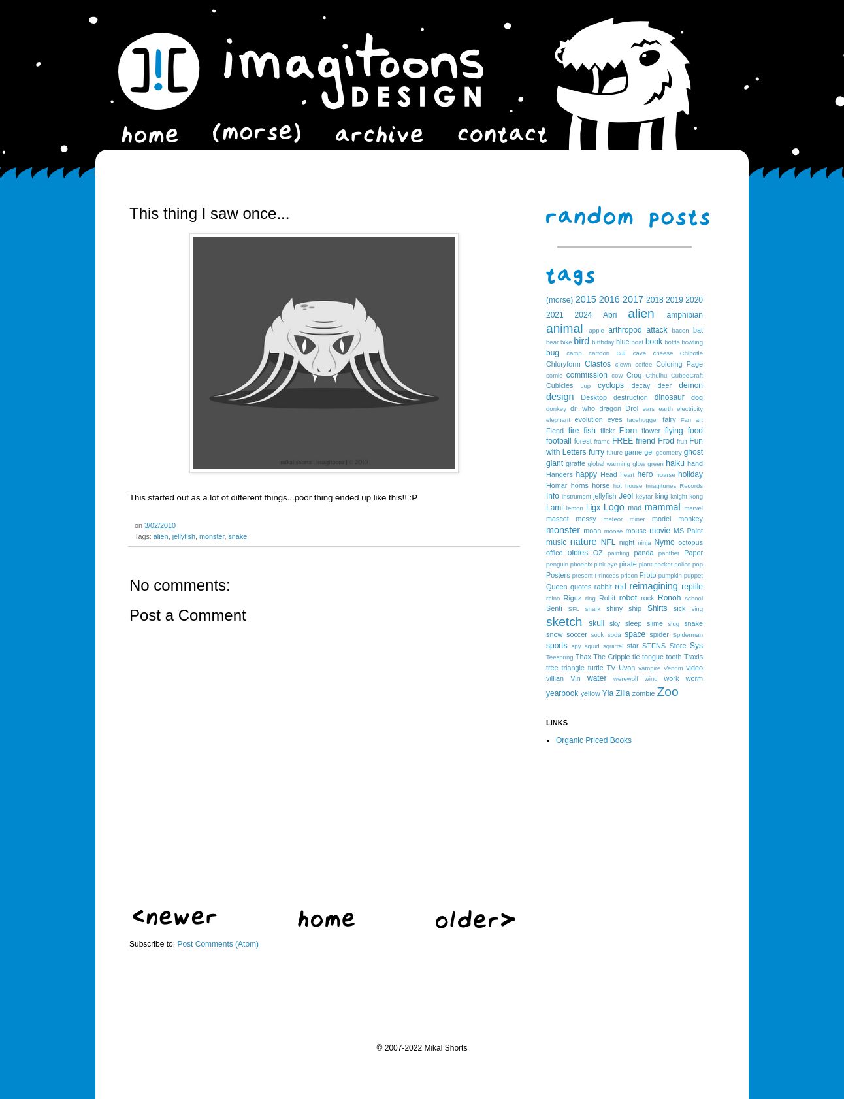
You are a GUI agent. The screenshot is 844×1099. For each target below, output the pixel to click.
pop (697, 564)
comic (554, 375)
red (620, 586)
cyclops (611, 385)
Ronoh (669, 597)
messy (586, 519)
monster (211, 536)
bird (581, 341)
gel (648, 452)
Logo (614, 507)
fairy (668, 419)
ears (648, 408)
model (661, 519)
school (694, 598)
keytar (644, 496)
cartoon (599, 353)
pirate (628, 564)
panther (669, 553)
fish (589, 430)
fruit (682, 441)
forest (583, 441)
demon (691, 385)
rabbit (603, 587)
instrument (576, 496)
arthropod (624, 330)
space (635, 634)
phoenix (581, 564)
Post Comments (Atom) (218, 944)
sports (557, 645)
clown (623, 364)
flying (674, 430)
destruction (630, 397)
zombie (643, 693)
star (633, 645)
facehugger (642, 419)
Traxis (693, 657)
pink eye (605, 564)
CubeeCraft (687, 375)
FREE (622, 441)
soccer (576, 634)
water (596, 678)
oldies (578, 552)
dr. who (582, 408)
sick (680, 608)
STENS (654, 645)
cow (617, 375)
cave (639, 353)
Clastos (598, 364)
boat (638, 342)
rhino (553, 598)
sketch (564, 622)
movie (659, 530)
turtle (596, 668)
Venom (673, 668)
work (671, 678)
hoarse (665, 474)
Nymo (664, 542)
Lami (554, 507)
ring (590, 598)
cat (621, 353)
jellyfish (183, 536)
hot (617, 485)
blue (622, 342)
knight (678, 496)
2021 (555, 315)
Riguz (573, 598)
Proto (648, 575)
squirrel (613, 645)
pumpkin (670, 575)
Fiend (555, 431)
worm (694, 678)
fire (573, 430)
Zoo (668, 691)
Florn (628, 430)
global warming (609, 463)
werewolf (625, 678)
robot (628, 597)
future (615, 452)
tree (552, 668)
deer (665, 385)
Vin (575, 678)
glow (638, 463)
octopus (690, 542)
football (559, 441)
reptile (692, 586)
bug (552, 352)
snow (554, 634)
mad (634, 508)
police (682, 564)
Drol (631, 408)
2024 (583, 315)
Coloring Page (679, 364)
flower (650, 431)
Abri (610, 315)
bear (552, 342)
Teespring (560, 657)
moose (613, 530)
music (556, 542)
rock (647, 598)
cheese (663, 353)
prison (629, 575)
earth (665, 408)
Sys (696, 645)
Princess (606, 575)
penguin (557, 564)
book (653, 341)
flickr (607, 431)
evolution (588, 419)
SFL (574, 608)
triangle (572, 668)
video (694, 668)
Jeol (626, 495)
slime (655, 623)
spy (576, 645)
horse (600, 485)
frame (602, 441)
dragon (610, 408)
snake (237, 536)
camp (573, 353)
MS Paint (688, 530)
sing (697, 608)
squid (592, 645)
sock (597, 634)
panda (644, 553)
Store (678, 645)
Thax (583, 657)
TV (611, 668)
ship (634, 608)
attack (657, 330)
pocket (663, 564)
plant (646, 564)
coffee (643, 364)
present (582, 575)
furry (596, 452)
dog (697, 397)
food (695, 430)
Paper (693, 553)
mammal (663, 507)
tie (636, 657)
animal (564, 328)
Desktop (594, 397)
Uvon (627, 668)
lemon (574, 508)
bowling (692, 342)
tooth (674, 657)
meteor (613, 519)
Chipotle (691, 353)
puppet (693, 575)
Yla (607, 693)
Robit (607, 598)
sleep (633, 623)
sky (614, 623)
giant (554, 463)
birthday (603, 342)
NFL (608, 542)
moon (592, 530)
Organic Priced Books (594, 740)
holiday (690, 474)
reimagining (653, 586)
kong (696, 496)
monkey (690, 519)
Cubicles (559, 385)
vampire (649, 668)
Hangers (559, 474)
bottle (671, 342)
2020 (694, 299)
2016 (609, 299)
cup (586, 385)
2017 (633, 299)
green (655, 463)
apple (596, 330)
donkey (556, 408)
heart (627, 474)
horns (580, 485)
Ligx (593, 507)
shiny (614, 608)
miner (637, 519)
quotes (580, 587)
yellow (590, 693)
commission (587, 375)
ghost (693, 452)
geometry (669, 452)
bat (698, 330)
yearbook (562, 693)
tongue (653, 657)
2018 (655, 299)
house (633, 485)
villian (555, 678)
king (661, 496)
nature (583, 541)
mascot (557, 519)
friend (645, 441)
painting (619, 553)
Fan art (692, 419)
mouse (635, 530)
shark (592, 608)
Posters (558, 575)
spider (658, 634)
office (554, 553)
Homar (556, 485)
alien (161, 536)
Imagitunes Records (674, 485)
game (633, 452)
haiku (675, 463)
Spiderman (688, 634)
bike (566, 342)
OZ (598, 553)
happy (586, 474)
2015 (586, 299)
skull (596, 623)
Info (552, 495)
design (560, 396)
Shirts (657, 608)
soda (614, 634)
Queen (556, 587)
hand (695, 463)
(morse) (559, 299)
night (626, 542)
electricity (690, 408)
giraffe (575, 463)
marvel (693, 508)
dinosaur (670, 397)
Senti (554, 608)
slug (674, 623)
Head (608, 474)
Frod (666, 441)
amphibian (685, 315)
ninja (644, 542)
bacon (680, 330)
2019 (674, 299)
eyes (615, 419)
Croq (633, 375)
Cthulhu (656, 375)
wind (651, 678)
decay (640, 385)
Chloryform (563, 364)
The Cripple (611, 657)
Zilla (622, 693)
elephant (558, 419)
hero (645, 474)
